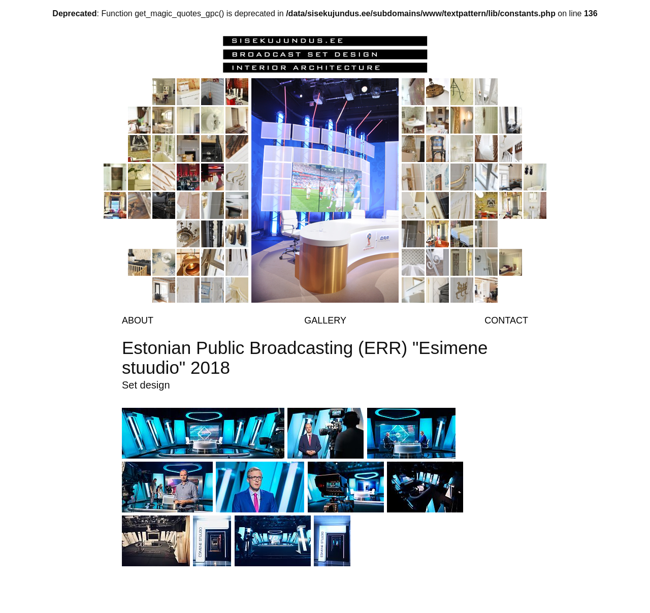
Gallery (325, 320)
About (137, 320)
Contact (506, 320)
